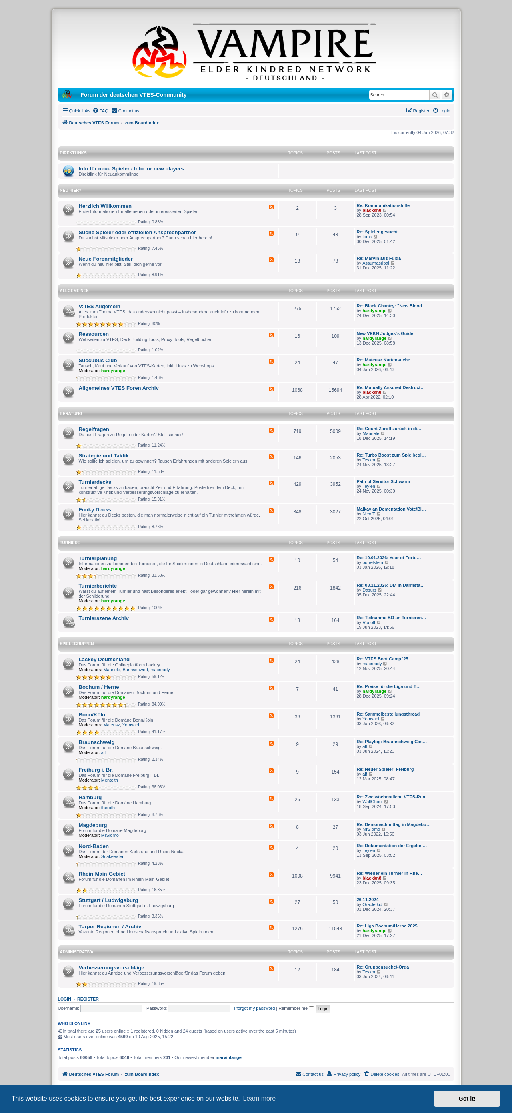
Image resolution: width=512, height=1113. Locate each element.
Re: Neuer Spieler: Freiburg (385, 769)
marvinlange (229, 1057)
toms (367, 236)
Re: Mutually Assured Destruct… (391, 387)
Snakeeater (112, 856)
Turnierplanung (98, 558)
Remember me (296, 1008)
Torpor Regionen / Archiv (110, 926)
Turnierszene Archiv (104, 618)
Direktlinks (73, 153)
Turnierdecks (95, 482)
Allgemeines (74, 291)
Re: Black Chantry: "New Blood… (392, 305)
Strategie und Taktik (104, 456)
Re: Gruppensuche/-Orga (383, 967)
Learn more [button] (259, 1098)
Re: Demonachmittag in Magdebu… (394, 824)
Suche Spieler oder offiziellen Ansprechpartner (137, 232)
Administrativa (77, 952)
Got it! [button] (467, 1098)
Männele (370, 433)
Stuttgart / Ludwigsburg (108, 900)
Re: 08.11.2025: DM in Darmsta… (391, 585)
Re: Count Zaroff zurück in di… (389, 428)
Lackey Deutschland (104, 659)
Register (88, 999)
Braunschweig (97, 742)
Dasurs (369, 590)
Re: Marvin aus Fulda (379, 258)
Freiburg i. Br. (96, 770)
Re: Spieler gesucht (377, 231)
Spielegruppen (77, 644)
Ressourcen (94, 334)
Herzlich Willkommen (105, 206)
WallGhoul (372, 801)
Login (64, 999)
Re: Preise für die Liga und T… (389, 686)
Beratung (71, 413)
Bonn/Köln (92, 715)
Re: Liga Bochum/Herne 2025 (387, 926)
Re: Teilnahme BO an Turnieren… (391, 617)
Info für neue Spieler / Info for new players (131, 169)
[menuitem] (100, 111)
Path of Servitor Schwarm (383, 481)
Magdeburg (93, 825)
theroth (108, 807)
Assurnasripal (375, 263)
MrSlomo (110, 835)
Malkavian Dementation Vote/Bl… (391, 509)
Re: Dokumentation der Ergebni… (392, 845)
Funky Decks (95, 510)
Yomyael (130, 724)
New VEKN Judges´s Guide (385, 333)
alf (103, 752)
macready (160, 669)
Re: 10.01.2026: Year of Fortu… (389, 557)
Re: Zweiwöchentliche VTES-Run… (393, 796)
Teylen (368, 459)
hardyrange (374, 310)
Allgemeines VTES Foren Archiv (119, 388)
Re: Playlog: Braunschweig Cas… (392, 741)
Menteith (109, 780)
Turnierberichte (98, 586)
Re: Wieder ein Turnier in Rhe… (389, 873)
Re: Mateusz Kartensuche (383, 359)
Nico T (368, 513)
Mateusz (111, 724)
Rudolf (368, 622)
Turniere (70, 543)
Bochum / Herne (99, 687)
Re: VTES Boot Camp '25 (382, 658)
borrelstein (372, 562)
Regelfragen (94, 429)
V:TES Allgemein (99, 306)
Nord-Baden (94, 846)
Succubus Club (98, 360)
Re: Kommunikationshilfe (383, 205)
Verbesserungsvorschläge (111, 968)
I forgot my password (254, 1008)
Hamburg (90, 797)
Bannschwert (135, 669)
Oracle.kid (372, 904)
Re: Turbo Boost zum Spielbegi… (391, 455)
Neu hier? (71, 190)
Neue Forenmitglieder (106, 259)
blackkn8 (371, 210)
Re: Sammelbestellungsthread (388, 714)
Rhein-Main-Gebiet (102, 874)
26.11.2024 (368, 899)
